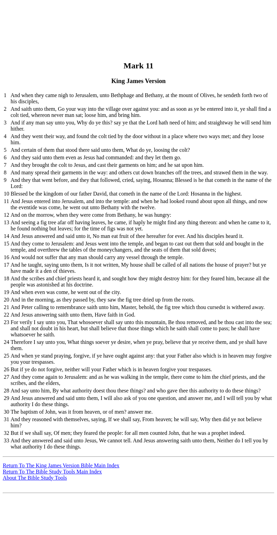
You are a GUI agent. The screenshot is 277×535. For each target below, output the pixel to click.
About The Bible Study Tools (35, 478)
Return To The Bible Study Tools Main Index (52, 471)
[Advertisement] (137, 18)
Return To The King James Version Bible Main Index (61, 465)
